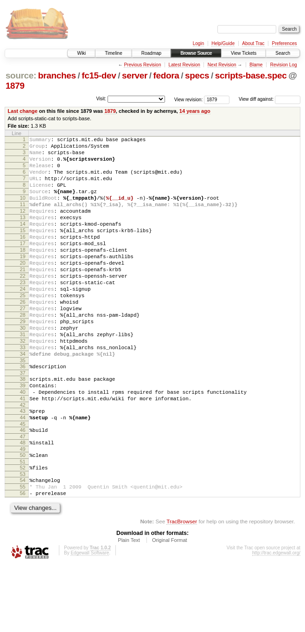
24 (22, 321)
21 (22, 297)
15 (22, 250)
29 (22, 360)
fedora (166, 75)
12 (22, 226)
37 (22, 421)
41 (22, 451)
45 (22, 481)
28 (22, 352)
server (134, 75)
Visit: (101, 98)
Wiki (81, 53)
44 (22, 473)
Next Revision (222, 64)
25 (22, 329)
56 (22, 558)
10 (22, 210)
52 (22, 529)
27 (22, 344)
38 (22, 427)
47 (22, 495)
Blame (255, 64)
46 (22, 487)
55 (22, 551)
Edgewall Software (89, 619)
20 (22, 289)
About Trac (253, 43)
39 (22, 435)
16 (22, 258)
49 (22, 509)
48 (22, 501)
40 (22, 443)
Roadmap (151, 53)
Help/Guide (223, 43)
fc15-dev (99, 75)
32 (22, 384)
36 (22, 414)
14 (22, 242)
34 (22, 400)
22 (22, 305)
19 (22, 281)
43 (22, 465)
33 (22, 392)
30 (22, 368)
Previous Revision (142, 64)
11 (22, 218)
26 (22, 336)
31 (22, 376)
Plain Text (129, 607)
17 (22, 265)
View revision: (188, 99)
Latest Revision (184, 64)
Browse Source (196, 53)
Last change (23, 111)
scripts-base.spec (251, 75)
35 (22, 407)
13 (22, 234)
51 (22, 523)
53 (22, 537)
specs (197, 75)
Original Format (169, 607)
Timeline (113, 53)
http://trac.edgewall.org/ (276, 619)
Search (282, 53)
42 (22, 459)
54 (22, 543)
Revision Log (283, 64)
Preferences (284, 43)
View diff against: (269, 99)
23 (22, 313)
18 (22, 273)
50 (22, 515)
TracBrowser (181, 588)
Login (198, 43)
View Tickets (243, 53)
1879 (15, 86)
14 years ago (194, 111)
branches (57, 75)
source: (21, 75)
